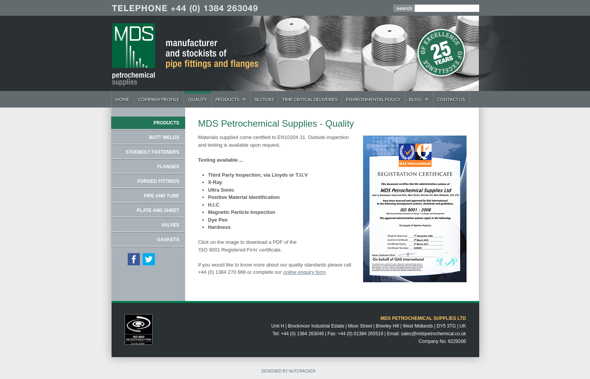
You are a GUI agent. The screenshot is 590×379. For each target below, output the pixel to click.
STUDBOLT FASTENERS (152, 152)
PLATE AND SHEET (158, 210)
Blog (416, 99)
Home (122, 99)
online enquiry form (304, 272)
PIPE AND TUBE (161, 196)
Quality (197, 99)
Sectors (264, 99)
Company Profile (158, 99)
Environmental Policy (373, 99)
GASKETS (168, 239)
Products (229, 99)
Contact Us (451, 99)
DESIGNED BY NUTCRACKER (288, 371)
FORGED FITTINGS (158, 181)
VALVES (170, 225)
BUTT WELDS (164, 137)
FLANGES (168, 166)
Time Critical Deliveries (309, 99)
